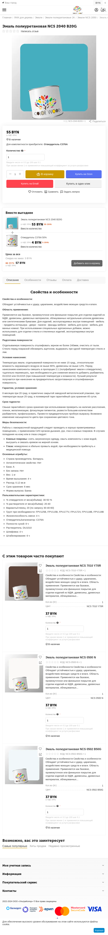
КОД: (66, 121)
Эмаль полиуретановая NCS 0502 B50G (73, 749)
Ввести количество (31, 228)
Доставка (83, 280)
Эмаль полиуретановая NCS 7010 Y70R (73, 565)
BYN (98, 2)
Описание (12, 280)
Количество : (15, 150)
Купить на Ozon (83, 174)
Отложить (35, 191)
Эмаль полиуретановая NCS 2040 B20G (41, 219)
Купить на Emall (30, 183)
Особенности (32, 280)
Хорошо (99, 930)
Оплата (66, 280)
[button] (97, 121)
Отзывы (52, 280)
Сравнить (51, 191)
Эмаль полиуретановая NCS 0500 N (71, 657)
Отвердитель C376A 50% (34, 237)
